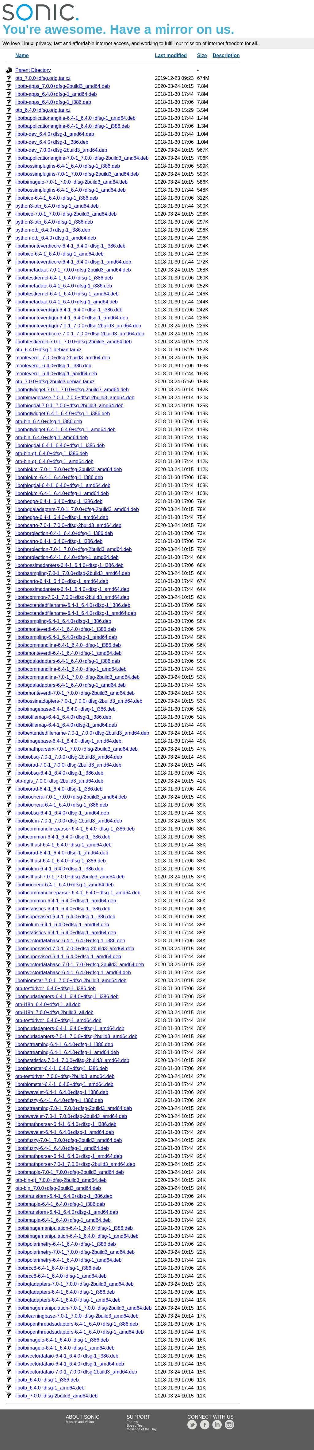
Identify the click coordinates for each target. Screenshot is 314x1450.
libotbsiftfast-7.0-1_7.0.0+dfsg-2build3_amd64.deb (69, 876)
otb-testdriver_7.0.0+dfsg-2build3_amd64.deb (64, 1076)
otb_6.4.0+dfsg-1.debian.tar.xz (48, 349)
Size (202, 55)
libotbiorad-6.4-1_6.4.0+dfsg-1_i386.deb (58, 788)
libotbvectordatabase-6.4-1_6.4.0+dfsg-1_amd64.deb (73, 972)
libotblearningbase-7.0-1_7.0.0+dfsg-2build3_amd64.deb (77, 1316)
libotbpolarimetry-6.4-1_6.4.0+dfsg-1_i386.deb (65, 1244)
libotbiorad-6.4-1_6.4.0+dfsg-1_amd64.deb (61, 852)
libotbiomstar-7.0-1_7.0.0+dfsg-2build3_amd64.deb (70, 980)
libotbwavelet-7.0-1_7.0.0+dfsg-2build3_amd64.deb (71, 1116)
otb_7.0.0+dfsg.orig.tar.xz (43, 78)
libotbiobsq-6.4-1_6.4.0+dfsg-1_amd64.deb (62, 812)
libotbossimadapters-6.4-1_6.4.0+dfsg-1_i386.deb (69, 565)
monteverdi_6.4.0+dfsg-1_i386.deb (53, 365)
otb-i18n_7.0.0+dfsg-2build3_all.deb (54, 1012)
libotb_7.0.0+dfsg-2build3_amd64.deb (56, 1395)
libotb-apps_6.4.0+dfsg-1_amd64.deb (56, 94)
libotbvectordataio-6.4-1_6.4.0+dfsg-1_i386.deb (66, 1355)
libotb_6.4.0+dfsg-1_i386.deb (47, 1379)
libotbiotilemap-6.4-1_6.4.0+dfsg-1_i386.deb (63, 717)
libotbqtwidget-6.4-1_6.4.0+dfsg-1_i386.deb (62, 413)
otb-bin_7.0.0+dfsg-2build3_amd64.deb (58, 1188)
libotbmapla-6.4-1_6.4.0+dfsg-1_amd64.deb (63, 1220)
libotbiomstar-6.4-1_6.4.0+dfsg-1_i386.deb (61, 1068)
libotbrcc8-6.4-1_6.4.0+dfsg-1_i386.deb (58, 1268)
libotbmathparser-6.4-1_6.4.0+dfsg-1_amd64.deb (68, 1156)
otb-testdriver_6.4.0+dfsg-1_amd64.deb (58, 1020)
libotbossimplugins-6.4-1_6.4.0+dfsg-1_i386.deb (67, 166)
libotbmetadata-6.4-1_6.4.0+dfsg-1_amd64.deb (66, 301)
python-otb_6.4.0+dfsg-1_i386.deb (52, 230)
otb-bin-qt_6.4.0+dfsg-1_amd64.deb (54, 461)
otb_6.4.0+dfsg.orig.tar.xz (43, 110)
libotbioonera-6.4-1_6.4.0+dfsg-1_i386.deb (61, 804)
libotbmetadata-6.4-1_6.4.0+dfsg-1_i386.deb (63, 285)
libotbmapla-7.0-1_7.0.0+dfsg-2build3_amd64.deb (69, 1172)
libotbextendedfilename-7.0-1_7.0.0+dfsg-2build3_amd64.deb (82, 733)
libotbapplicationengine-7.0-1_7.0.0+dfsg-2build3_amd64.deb (82, 158)
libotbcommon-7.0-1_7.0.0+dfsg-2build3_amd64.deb (72, 597)
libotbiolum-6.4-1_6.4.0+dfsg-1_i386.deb (59, 868)
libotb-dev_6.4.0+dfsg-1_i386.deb (51, 142)
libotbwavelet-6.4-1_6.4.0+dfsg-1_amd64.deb (64, 1132)
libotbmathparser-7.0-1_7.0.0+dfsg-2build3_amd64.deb (75, 1164)
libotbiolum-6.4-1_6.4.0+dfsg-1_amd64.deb (62, 924)
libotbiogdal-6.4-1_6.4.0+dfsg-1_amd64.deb (62, 485)
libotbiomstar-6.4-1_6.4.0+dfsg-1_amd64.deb (64, 1084)
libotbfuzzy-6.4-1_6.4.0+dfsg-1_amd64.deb (62, 1148)
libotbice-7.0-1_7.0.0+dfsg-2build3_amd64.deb (66, 214)
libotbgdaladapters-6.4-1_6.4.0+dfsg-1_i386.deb (67, 661)
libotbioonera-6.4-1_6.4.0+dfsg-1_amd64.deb (64, 884)
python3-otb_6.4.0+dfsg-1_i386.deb (54, 222)
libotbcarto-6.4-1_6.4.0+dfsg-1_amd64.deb (61, 581)
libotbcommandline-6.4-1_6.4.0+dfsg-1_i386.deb (68, 645)
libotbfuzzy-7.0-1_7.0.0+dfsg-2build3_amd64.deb (68, 1140)
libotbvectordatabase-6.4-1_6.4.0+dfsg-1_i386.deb (70, 940)
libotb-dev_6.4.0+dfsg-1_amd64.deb (54, 134)
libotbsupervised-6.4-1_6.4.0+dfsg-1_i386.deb (65, 916)
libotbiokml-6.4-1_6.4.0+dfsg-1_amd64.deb (62, 493)
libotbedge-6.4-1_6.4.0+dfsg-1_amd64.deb (61, 517)
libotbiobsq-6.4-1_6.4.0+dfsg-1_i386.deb (59, 773)
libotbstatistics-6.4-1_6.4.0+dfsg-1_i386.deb (62, 908)
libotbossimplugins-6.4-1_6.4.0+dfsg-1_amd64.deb (70, 190)
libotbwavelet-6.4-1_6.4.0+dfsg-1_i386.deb (61, 1092)
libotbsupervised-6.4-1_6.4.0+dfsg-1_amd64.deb (68, 956)
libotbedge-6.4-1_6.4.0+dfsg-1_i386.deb (58, 501)
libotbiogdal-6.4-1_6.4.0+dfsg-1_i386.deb (60, 445)
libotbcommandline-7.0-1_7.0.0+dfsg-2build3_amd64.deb (77, 677)
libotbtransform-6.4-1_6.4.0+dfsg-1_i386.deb (63, 1196)
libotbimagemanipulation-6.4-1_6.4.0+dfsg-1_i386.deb (74, 1228)
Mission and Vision (80, 1422)
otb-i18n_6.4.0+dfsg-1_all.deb (47, 1004)
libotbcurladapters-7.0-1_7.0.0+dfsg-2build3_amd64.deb (76, 1036)
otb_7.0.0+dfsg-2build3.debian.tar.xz (54, 381)
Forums (132, 1422)
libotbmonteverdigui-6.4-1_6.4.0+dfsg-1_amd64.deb (71, 317)
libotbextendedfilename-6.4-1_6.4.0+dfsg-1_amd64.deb (75, 613)
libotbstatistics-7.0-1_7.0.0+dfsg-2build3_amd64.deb (72, 1060)
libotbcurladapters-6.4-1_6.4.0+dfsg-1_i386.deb (67, 996)
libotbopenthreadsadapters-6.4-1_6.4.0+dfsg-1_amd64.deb (79, 1332)
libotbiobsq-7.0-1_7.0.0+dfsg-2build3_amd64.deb (68, 757)
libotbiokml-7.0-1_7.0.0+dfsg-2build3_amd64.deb (68, 469)
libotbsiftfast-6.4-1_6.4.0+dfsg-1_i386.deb (60, 860)
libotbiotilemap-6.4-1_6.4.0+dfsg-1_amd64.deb (66, 725)
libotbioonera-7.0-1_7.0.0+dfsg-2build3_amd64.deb (71, 796)
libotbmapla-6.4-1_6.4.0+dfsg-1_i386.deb (60, 1204)
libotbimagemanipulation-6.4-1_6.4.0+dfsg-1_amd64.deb (77, 1236)
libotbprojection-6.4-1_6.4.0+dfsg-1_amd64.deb (67, 557)
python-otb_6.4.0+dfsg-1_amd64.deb (55, 237)
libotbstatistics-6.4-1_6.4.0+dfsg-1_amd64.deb (65, 932)
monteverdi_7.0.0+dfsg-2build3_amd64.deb (62, 357)
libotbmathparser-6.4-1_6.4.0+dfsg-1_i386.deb (66, 1124)
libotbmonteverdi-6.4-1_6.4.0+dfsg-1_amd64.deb (68, 653)
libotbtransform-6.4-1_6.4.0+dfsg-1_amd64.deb (66, 1212)
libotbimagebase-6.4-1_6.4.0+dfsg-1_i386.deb (65, 709)
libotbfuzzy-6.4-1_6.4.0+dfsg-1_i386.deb (59, 1100)
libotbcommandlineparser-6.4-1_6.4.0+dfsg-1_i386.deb (75, 828)
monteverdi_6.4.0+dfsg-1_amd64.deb (56, 373)
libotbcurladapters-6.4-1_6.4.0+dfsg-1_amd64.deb (69, 1028)
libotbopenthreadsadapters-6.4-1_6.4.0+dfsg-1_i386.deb (76, 1324)
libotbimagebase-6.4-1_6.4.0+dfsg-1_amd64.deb (68, 741)
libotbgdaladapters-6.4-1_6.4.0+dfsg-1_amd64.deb (70, 685)
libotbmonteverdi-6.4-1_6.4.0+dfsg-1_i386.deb (65, 629)
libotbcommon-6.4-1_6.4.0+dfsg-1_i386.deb (62, 836)
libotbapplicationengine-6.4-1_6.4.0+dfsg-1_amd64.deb (75, 118)
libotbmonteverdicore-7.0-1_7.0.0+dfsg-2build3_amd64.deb (79, 333)
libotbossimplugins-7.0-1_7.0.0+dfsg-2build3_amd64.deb (77, 174)
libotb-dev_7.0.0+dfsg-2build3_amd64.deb (61, 150)
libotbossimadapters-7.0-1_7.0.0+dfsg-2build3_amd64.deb (78, 701)
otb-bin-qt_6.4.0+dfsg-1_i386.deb (51, 453)
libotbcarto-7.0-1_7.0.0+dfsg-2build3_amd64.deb (68, 525)
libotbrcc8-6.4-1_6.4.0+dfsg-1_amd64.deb (61, 1276)
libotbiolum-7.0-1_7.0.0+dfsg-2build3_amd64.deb (68, 820)
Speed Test (135, 1425)
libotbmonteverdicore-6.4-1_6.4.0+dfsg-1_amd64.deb (73, 261)
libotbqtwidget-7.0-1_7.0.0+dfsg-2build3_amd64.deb (72, 389)
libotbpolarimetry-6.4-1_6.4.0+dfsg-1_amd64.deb (68, 1260)
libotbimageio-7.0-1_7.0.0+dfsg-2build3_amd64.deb (71, 182)
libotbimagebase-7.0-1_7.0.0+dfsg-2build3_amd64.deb (74, 397)
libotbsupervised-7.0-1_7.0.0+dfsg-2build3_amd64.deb (74, 948)
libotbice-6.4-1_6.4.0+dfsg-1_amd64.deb (59, 253)
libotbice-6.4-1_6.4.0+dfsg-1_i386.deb (56, 198)
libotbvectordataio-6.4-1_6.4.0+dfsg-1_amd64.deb (69, 1363)
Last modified (171, 55)
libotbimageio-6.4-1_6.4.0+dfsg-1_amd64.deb (64, 1347)
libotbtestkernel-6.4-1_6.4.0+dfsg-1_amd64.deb (67, 293)
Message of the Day (142, 1429)
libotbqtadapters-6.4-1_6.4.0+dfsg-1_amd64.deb (68, 1300)
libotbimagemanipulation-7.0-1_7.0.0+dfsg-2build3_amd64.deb (83, 1308)
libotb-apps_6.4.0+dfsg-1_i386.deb (53, 102)
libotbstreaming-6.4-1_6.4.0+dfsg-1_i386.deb (64, 1044)
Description (226, 55)
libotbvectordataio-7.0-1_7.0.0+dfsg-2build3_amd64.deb (76, 1371)
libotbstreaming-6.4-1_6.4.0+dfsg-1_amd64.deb (67, 1052)
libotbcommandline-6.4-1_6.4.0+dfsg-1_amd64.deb (70, 669)
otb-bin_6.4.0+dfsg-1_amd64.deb (51, 437)
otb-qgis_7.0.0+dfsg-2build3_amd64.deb (59, 781)
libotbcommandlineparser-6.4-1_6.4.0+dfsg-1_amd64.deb (77, 892)
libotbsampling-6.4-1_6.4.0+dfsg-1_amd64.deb (66, 637)
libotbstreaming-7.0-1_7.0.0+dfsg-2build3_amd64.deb (73, 1108)
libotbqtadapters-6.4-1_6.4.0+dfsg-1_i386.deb (65, 1292)
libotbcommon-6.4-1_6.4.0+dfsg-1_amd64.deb (65, 900)
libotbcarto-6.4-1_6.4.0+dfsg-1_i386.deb (58, 541)
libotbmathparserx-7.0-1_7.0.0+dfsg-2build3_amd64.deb (76, 749)
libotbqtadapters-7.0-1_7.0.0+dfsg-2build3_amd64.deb (74, 1284)
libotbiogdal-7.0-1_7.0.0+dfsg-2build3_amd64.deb (69, 405)
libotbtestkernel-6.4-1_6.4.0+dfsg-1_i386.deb (64, 277)
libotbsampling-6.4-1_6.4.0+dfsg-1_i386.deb (63, 621)
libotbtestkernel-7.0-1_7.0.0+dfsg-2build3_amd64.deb (73, 341)
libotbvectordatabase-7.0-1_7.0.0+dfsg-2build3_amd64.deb (79, 964)
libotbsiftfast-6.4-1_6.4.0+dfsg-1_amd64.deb (63, 844)
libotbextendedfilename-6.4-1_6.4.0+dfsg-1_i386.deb (72, 605)
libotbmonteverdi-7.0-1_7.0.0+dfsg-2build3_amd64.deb (75, 693)
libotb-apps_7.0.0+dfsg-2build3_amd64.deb (62, 86)
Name (22, 55)
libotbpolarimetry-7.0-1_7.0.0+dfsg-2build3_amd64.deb (75, 1252)
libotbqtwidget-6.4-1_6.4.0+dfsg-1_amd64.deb (65, 429)
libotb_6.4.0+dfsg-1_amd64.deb (50, 1387)
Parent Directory (33, 70)
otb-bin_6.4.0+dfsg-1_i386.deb (48, 421)
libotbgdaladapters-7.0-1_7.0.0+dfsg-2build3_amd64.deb (77, 509)
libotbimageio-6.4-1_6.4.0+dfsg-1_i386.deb (62, 1340)
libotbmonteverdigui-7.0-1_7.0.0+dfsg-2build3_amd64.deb (78, 325)
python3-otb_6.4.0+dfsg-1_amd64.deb (57, 206)
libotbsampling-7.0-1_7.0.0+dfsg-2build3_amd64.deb (72, 573)
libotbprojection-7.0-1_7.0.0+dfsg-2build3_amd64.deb (73, 549)
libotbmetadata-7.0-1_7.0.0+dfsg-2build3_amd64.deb (73, 269)
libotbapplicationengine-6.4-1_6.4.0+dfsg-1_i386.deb (72, 126)
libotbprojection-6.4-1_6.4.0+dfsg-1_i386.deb (64, 533)
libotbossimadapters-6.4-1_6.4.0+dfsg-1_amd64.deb (72, 589)
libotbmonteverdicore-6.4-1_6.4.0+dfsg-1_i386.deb (70, 245)
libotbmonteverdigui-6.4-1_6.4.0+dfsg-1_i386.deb (68, 309)
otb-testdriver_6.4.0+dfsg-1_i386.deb (55, 988)
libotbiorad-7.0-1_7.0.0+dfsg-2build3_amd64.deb (68, 765)
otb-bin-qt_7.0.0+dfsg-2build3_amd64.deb (61, 1180)
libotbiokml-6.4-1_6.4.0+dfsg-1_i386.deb (59, 477)
